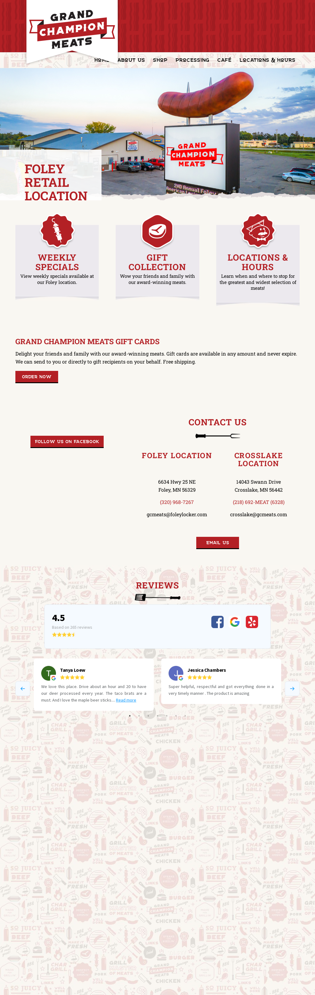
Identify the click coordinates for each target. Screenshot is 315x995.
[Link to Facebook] (295, 985)
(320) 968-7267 (177, 502)
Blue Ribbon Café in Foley (125, 831)
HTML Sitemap (88, 986)
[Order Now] (36, 377)
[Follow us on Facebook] (67, 442)
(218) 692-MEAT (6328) (259, 502)
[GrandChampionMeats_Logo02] (72, 32)
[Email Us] (217, 543)
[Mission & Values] (42, 867)
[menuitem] (131, 60)
